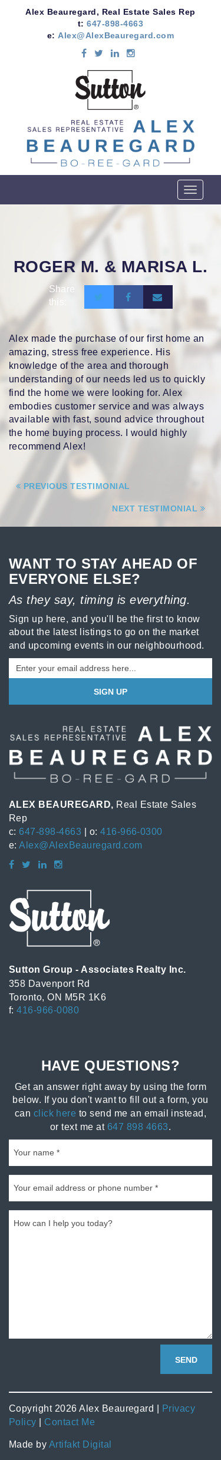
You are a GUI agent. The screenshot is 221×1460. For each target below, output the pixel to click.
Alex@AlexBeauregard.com (116, 35)
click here (55, 1113)
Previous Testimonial (73, 486)
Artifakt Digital (80, 1444)
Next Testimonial (158, 508)
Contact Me (69, 1421)
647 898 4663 (138, 1126)
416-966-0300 (131, 831)
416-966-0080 (48, 1010)
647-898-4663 (115, 23)
